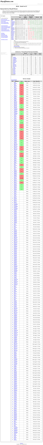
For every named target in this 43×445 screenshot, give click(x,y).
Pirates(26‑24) (15, 353)
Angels (12, 39)
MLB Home (2, 33)
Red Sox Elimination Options (5, 23)
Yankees (12, 24)
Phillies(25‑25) (15, 171)
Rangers (12, 27)
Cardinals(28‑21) (15, 109)
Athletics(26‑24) (15, 315)
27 (12, 428)
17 (12, 293)
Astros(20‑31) (15, 90)
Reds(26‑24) (15, 83)
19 (12, 315)
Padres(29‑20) (15, 96)
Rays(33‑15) (15, 165)
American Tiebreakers (4, 28)
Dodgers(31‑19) (15, 324)
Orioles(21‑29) (15, 138)
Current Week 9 (14, 79)
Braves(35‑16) (15, 178)
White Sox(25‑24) (16, 280)
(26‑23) (15, 360)
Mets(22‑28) (15, 287)
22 (12, 359)
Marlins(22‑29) (15, 373)
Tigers (12, 37)
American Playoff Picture (4, 25)
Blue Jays (13, 31)
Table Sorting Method (17, 46)
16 (12, 282)
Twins (12, 30)
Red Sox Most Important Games (5, 20)
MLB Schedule (3, 34)
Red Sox (12, 32)
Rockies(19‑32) (15, 251)
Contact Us (21, 443)
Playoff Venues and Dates (4, 36)
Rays (12, 20)
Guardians (13, 21)
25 (12, 401)
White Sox (12, 26)
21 (12, 344)
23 (12, 372)
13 (12, 237)
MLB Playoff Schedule (4, 35)
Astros (12, 36)
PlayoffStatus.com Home (4, 39)
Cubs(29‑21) (15, 435)
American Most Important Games (5, 30)
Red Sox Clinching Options (4, 22)
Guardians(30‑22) (16, 205)
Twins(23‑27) (15, 116)
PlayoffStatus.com (6, 1)
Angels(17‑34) (15, 273)
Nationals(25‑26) (15, 267)
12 (12, 224)
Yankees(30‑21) (15, 132)
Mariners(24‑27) (15, 244)
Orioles (12, 34)
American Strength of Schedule (5, 29)
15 (12, 266)
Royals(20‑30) (15, 185)
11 (12, 211)
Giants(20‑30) (15, 366)
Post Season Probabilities (4, 37)
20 (12, 330)
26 (12, 417)
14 (12, 251)
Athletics (12, 23)
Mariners (12, 29)
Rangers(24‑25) (15, 231)
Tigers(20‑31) (15, 123)
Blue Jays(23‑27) (15, 145)
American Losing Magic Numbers (5, 27)
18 (12, 302)
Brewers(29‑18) (15, 103)
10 (12, 198)
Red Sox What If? (3, 21)
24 (12, 386)
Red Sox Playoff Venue (4, 19)
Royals (12, 35)
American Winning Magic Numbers (5, 26)
